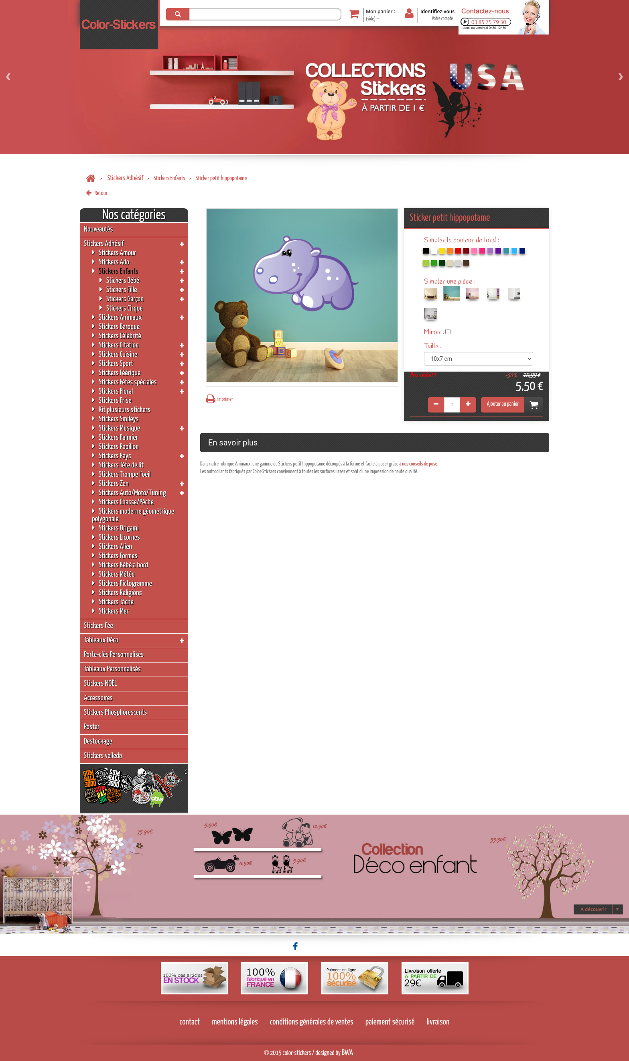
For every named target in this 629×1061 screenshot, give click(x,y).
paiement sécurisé (390, 1022)
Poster (91, 727)
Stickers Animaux (117, 317)
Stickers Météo (113, 574)
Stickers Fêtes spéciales (124, 382)
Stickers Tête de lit (118, 465)
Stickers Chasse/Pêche (123, 502)
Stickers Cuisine (114, 354)
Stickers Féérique (116, 372)
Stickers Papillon (115, 446)
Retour (97, 193)
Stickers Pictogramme (122, 583)
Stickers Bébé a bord (120, 565)
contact (190, 1022)
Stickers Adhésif (125, 178)
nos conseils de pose (419, 464)
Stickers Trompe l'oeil (121, 474)
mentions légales (235, 1022)
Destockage (98, 741)
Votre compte (442, 18)
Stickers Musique (116, 428)
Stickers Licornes (116, 537)
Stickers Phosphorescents (115, 712)
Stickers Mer (110, 611)
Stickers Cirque (121, 308)
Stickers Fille (118, 289)
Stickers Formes (115, 555)
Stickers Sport (112, 363)
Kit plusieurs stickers (121, 409)
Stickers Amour (114, 252)
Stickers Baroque (116, 326)
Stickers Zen (110, 483)
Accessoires (98, 698)
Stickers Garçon (121, 299)
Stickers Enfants (169, 178)
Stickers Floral (112, 391)
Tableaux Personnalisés (112, 669)
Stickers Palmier (115, 437)
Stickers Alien (112, 546)
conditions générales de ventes (311, 1022)
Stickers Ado (110, 262)
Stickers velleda (103, 756)
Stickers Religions (117, 592)
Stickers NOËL (100, 683)
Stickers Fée (98, 626)
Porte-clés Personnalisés (114, 655)
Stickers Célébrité (116, 335)
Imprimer (219, 399)
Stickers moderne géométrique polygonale (133, 515)
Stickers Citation (115, 345)
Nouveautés (98, 229)
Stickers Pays (111, 455)
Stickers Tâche (113, 602)
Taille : (433, 346)
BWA (347, 1053)
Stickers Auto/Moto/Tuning (129, 492)
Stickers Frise (112, 400)
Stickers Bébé (119, 280)
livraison (438, 1022)
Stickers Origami (115, 528)
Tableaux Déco (101, 640)
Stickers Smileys (115, 419)
